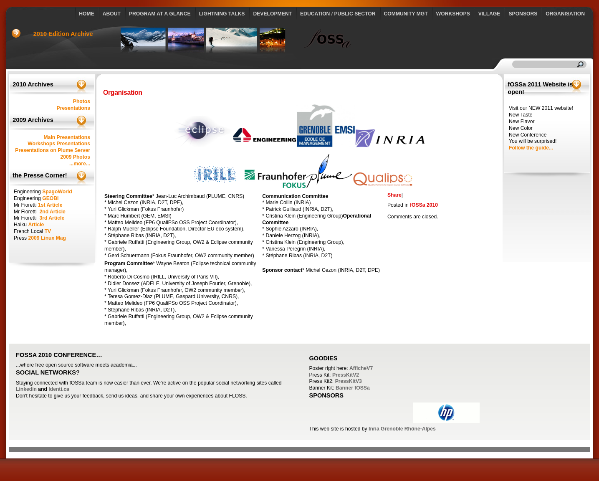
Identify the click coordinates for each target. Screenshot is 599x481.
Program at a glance (160, 14)
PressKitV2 (345, 375)
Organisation (565, 14)
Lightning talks (222, 14)
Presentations (73, 108)
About (112, 14)
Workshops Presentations (59, 144)
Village (489, 14)
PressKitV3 (348, 381)
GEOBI (50, 198)
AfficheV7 (361, 368)
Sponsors (522, 14)
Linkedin (26, 389)
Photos (81, 101)
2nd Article (52, 212)
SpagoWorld (57, 192)
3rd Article (51, 218)
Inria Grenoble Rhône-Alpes (402, 429)
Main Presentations (67, 137)
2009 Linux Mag (47, 238)
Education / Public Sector (338, 14)
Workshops (453, 14)
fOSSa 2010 (424, 205)
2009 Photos (75, 157)
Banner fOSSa (353, 388)
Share (394, 195)
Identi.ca (58, 389)
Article (36, 225)
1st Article (50, 205)
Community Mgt (406, 14)
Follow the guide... (531, 148)
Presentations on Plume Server (52, 150)
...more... (79, 164)
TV (48, 231)
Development (272, 14)
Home (86, 14)
